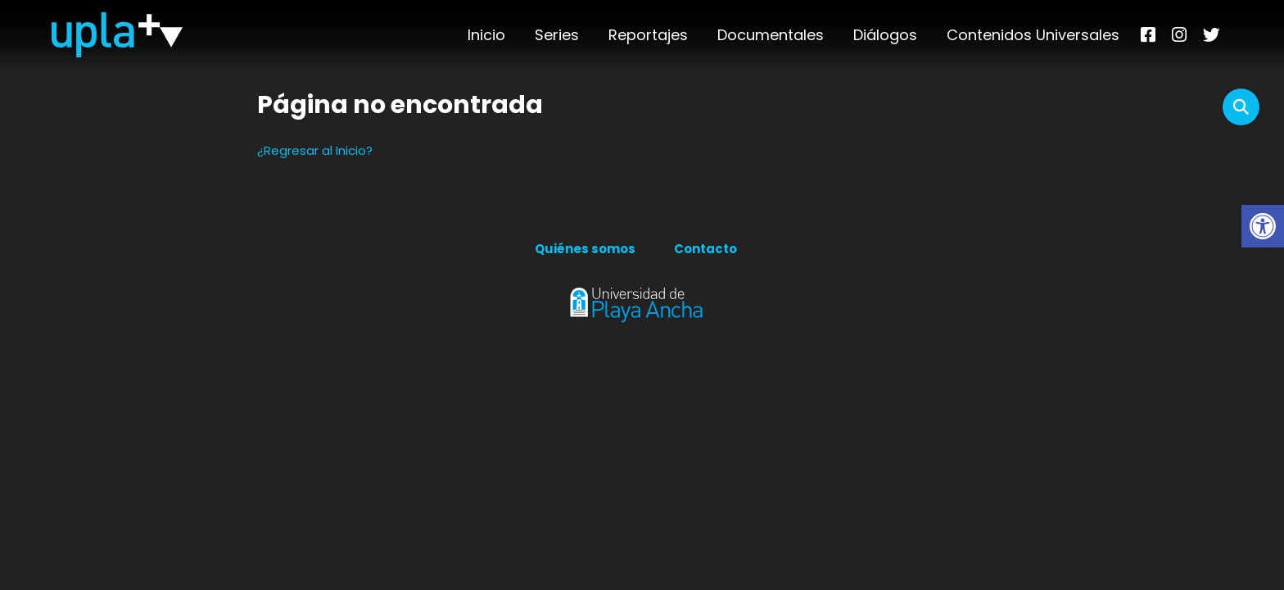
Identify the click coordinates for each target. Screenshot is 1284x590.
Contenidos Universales (1033, 35)
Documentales (770, 35)
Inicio (486, 35)
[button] (1262, 226)
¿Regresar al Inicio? (315, 150)
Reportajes (648, 35)
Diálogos (885, 35)
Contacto (705, 248)
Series (557, 35)
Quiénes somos (585, 248)
